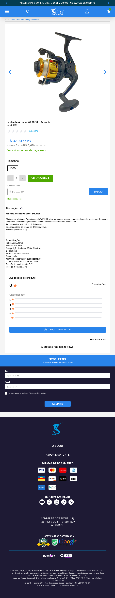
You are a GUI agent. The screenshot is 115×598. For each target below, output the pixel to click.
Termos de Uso (34, 393)
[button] (10, 72)
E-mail (57, 385)
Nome (57, 374)
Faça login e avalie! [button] (57, 329)
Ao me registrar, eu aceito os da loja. (25, 393)
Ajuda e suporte (57, 454)
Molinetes (21, 20)
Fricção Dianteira (32, 20)
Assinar (57, 403)
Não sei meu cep (14, 199)
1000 (13, 168)
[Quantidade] (16, 178)
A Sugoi (57, 445)
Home (7, 20)
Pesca (13, 20)
